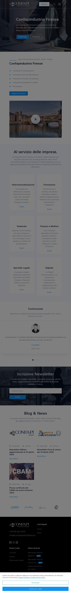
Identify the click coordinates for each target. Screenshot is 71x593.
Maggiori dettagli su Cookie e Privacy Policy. (31, 577)
